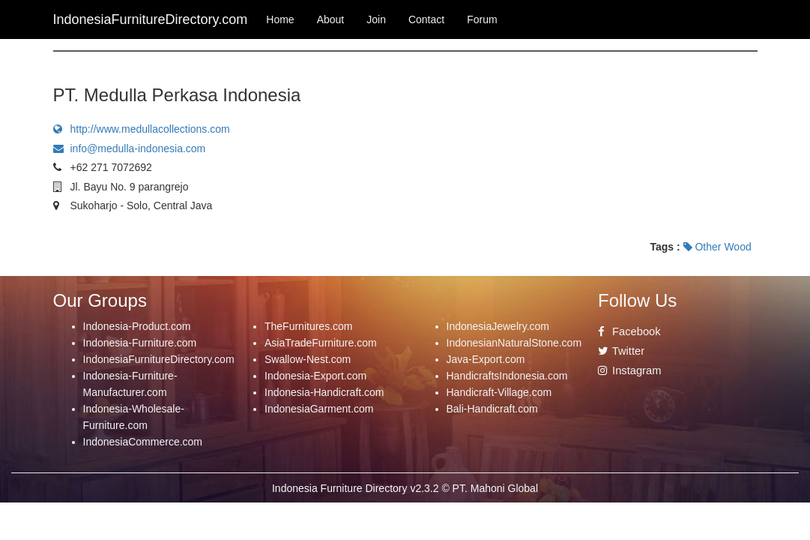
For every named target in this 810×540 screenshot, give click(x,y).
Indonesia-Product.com (137, 326)
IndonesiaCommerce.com (143, 442)
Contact (426, 20)
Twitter (621, 351)
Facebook (629, 332)
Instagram (629, 370)
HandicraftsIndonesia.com (507, 376)
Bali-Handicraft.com (492, 409)
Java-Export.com (486, 359)
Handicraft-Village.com (499, 392)
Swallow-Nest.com (308, 359)
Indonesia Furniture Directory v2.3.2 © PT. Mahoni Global (405, 488)
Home (280, 20)
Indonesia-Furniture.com (140, 343)
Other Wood (717, 247)
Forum (482, 20)
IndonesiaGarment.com (319, 409)
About (331, 20)
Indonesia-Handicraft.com (324, 392)
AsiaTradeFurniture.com (321, 343)
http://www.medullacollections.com (141, 129)
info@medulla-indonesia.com (129, 148)
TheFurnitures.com (308, 326)
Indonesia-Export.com (315, 376)
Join (376, 20)
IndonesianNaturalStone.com (514, 343)
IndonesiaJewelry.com (498, 326)
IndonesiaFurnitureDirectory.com (159, 359)
